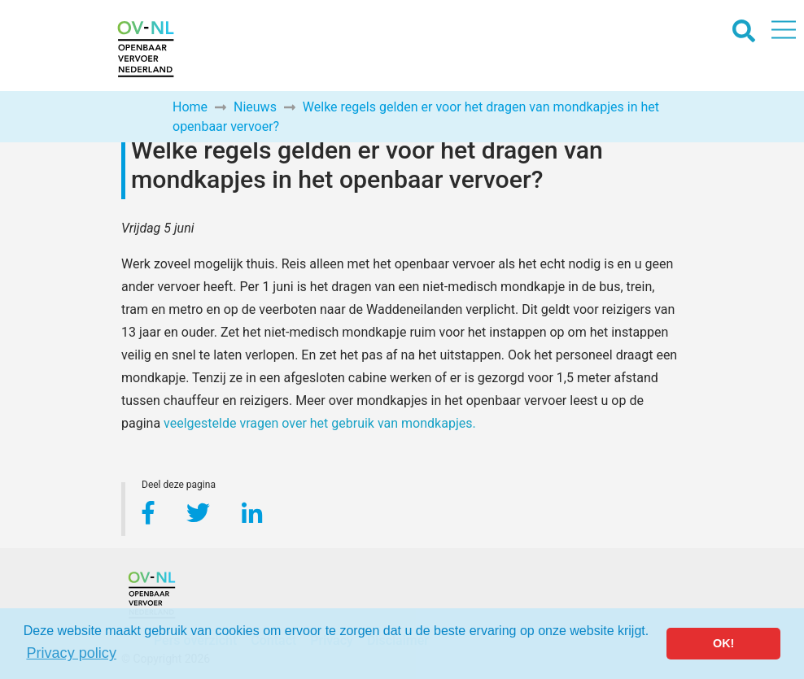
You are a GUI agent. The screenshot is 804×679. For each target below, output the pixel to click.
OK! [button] (723, 643)
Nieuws (255, 107)
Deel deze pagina (179, 486)
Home (190, 107)
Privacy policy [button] (71, 653)
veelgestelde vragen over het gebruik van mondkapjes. (320, 423)
